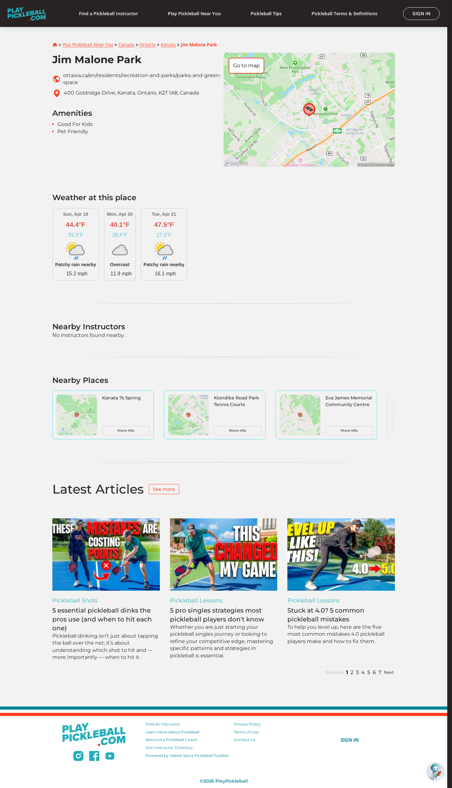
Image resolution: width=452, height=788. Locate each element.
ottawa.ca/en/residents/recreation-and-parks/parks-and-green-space (142, 78)
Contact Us (244, 739)
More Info (125, 430)
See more (164, 489)
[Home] (27, 13)
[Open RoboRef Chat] (435, 771)
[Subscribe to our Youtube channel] (110, 757)
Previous (335, 672)
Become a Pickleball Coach (171, 739)
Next (389, 672)
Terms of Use (246, 732)
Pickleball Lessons (196, 600)
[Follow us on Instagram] (78, 757)
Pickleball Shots (75, 600)
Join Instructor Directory (169, 747)
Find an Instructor (163, 724)
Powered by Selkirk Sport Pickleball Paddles (187, 755)
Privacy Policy (247, 724)
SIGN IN (421, 13)
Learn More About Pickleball (172, 732)
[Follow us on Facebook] (94, 757)
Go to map (246, 65)
